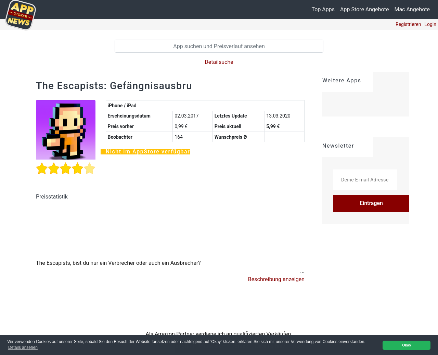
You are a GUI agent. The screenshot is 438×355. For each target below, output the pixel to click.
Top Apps (323, 9)
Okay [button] (406, 345)
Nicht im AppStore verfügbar (148, 153)
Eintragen (371, 203)
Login (430, 24)
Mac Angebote (412, 9)
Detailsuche (219, 62)
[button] (276, 281)
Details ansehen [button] (23, 347)
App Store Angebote (364, 9)
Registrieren (408, 24)
